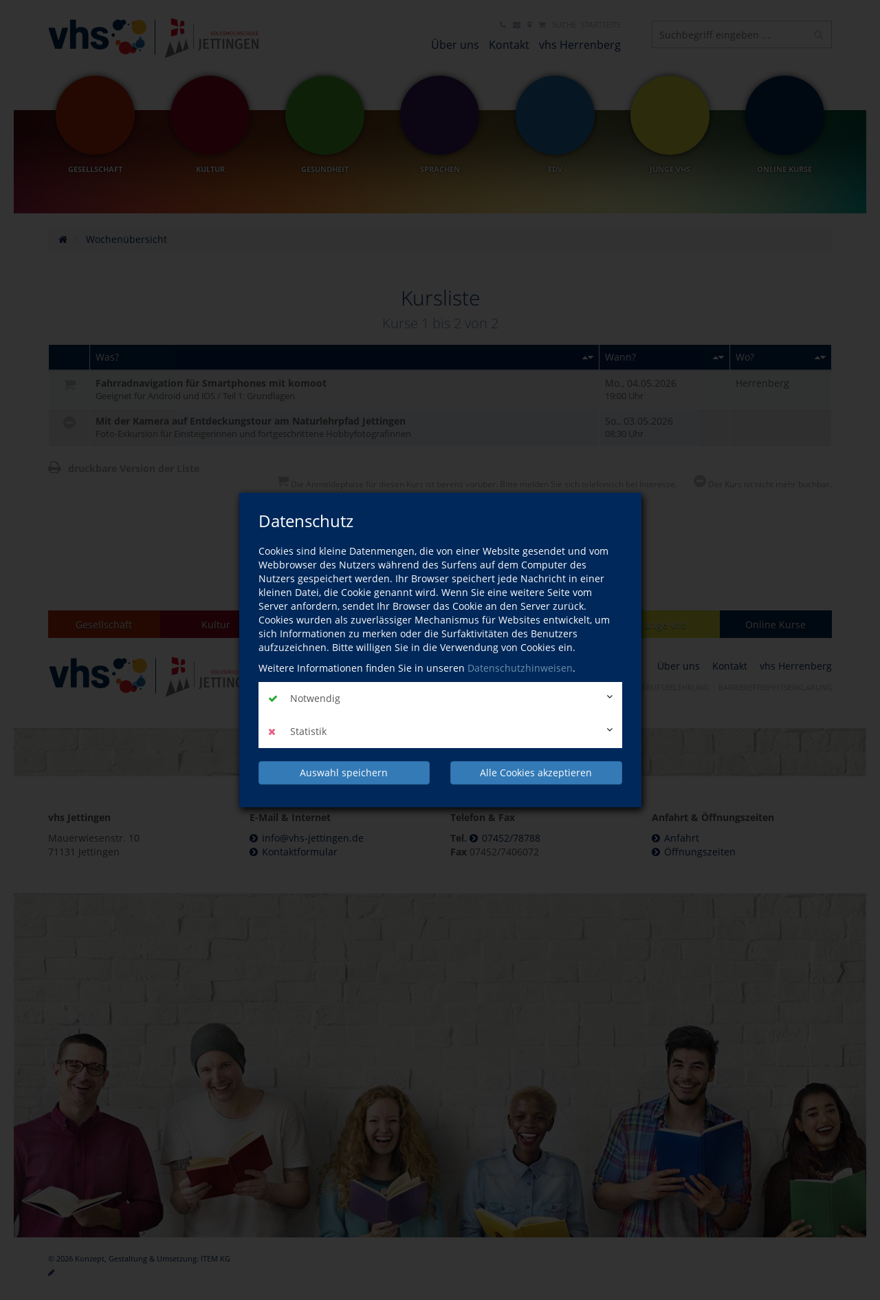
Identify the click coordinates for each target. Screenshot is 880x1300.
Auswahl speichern (344, 772)
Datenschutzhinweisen (520, 667)
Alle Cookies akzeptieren (536, 772)
